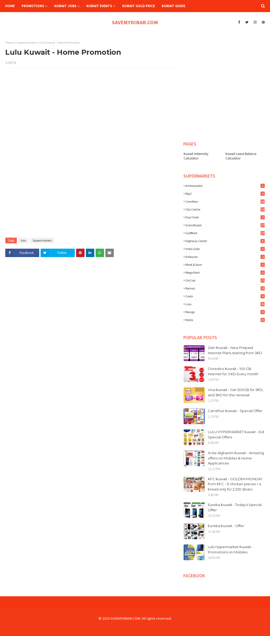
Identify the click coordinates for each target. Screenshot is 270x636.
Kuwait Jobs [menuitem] (65, 6)
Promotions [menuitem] (33, 6)
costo (225, 296)
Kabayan (225, 257)
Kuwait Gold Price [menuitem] (138, 6)
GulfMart (225, 233)
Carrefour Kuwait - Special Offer (235, 411)
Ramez (225, 288)
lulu (23, 240)
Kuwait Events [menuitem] (99, 6)
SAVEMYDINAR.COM (135, 22)
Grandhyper (225, 225)
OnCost (225, 280)
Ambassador (225, 186)
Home (9, 42)
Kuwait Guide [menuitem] (173, 6)
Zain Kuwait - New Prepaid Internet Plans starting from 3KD (235, 350)
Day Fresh (225, 217)
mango (225, 312)
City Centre (225, 209)
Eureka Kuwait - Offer (226, 526)
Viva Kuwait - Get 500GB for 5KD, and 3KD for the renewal (235, 392)
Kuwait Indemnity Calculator (196, 156)
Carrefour (225, 201)
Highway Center (225, 241)
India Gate (225, 249)
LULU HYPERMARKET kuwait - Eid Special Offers (236, 434)
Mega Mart (225, 272)
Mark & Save (225, 265)
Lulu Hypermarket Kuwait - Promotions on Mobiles (230, 549)
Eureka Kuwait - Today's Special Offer (235, 507)
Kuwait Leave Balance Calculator (240, 156)
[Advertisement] (90, 110)
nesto (225, 320)
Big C (225, 194)
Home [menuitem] (10, 6)
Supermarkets (26, 42)
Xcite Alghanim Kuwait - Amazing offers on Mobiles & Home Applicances (236, 458)
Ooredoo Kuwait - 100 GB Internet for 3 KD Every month (233, 371)
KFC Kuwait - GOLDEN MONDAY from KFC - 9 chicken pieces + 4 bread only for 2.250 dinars (235, 484)
